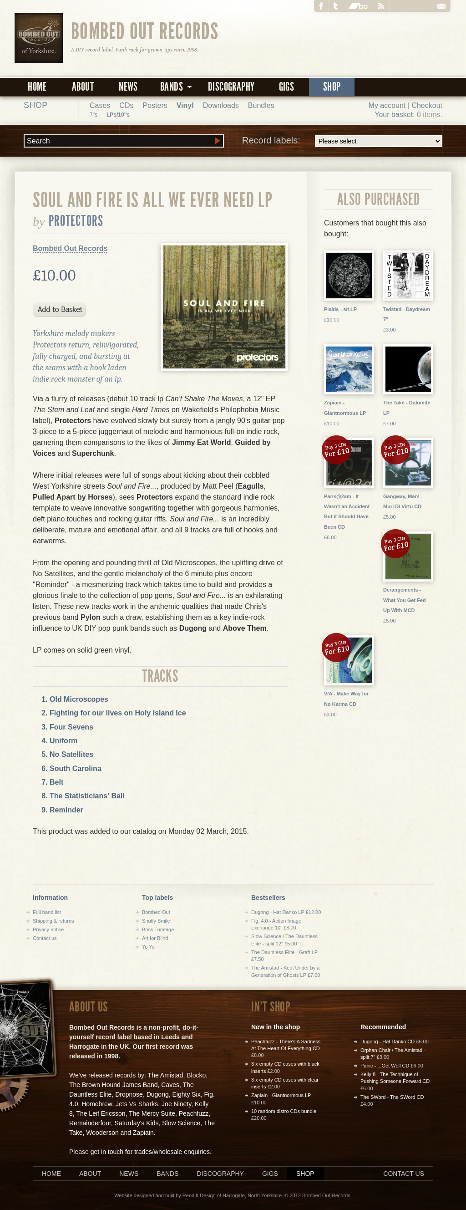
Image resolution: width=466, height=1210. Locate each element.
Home (37, 87)
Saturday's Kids (137, 1123)
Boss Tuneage (158, 929)
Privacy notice (48, 929)
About (83, 87)
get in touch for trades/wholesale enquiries (150, 1151)
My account (387, 105)
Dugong (158, 1094)
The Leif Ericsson (100, 1113)
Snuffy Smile (156, 921)
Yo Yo (148, 947)
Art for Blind (155, 938)
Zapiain (143, 1132)
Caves (170, 1084)
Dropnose (129, 1094)
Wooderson (102, 1132)
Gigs (286, 87)
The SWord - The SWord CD (392, 1097)
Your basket (394, 114)
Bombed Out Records (145, 30)
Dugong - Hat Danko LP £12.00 (286, 912)
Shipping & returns (53, 921)
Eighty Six (186, 1094)
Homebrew (96, 1104)
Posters (154, 105)
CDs (126, 105)
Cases (100, 105)
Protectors (76, 221)
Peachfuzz (193, 1113)
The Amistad (165, 1075)
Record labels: (342, 141)
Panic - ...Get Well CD (384, 1065)
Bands (167, 1173)
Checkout (426, 105)
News (128, 87)
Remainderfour (90, 1123)
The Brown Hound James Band (113, 1084)
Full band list (47, 912)
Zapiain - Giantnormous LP (281, 1095)
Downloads (221, 105)
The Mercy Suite (152, 1113)
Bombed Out (156, 912)
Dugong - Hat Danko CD (387, 1041)
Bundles (261, 105)
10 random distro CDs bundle (283, 1111)
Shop (332, 87)
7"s (93, 115)
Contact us (45, 938)
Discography (231, 87)
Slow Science (181, 1123)
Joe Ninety (176, 1104)
